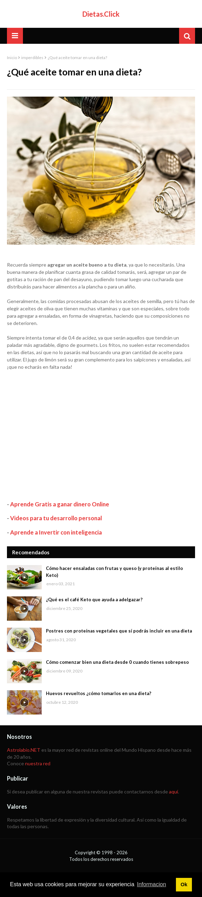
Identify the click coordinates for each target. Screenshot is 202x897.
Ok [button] (183, 884)
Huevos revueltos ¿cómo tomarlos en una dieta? (98, 693)
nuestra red (37, 763)
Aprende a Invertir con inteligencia (56, 532)
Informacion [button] (151, 884)
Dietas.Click (101, 14)
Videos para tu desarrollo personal (56, 518)
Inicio (12, 57)
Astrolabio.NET (23, 750)
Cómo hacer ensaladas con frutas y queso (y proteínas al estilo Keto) (114, 571)
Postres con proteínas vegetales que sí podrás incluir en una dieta (119, 631)
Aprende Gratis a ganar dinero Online (59, 504)
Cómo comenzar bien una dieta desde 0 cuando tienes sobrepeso (117, 662)
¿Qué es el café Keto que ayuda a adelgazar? (94, 599)
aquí (173, 791)
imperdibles (32, 57)
